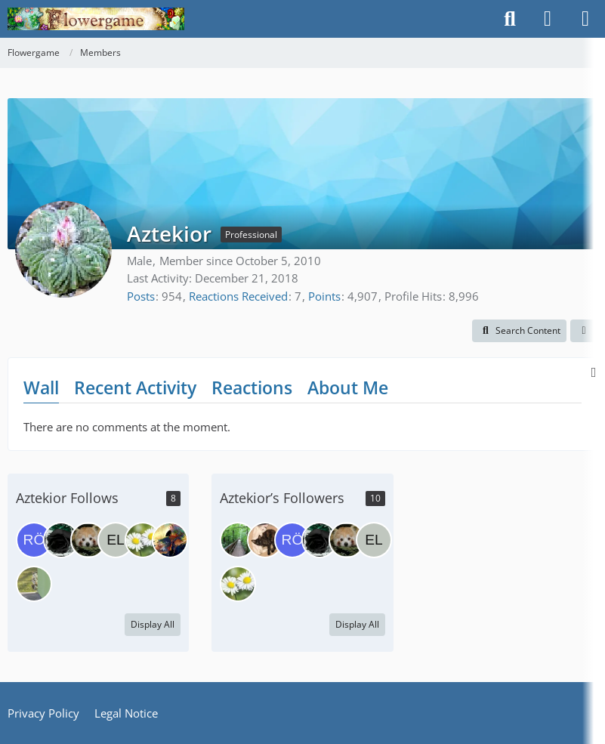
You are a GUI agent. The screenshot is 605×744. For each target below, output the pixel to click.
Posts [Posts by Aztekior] (141, 296)
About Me (347, 387)
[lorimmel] (34, 584)
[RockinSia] (170, 540)
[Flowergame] (96, 19)
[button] (519, 331)
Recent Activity (135, 387)
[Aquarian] (88, 540)
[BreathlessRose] (61, 540)
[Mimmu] (238, 540)
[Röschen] (34, 540)
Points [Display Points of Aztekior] (324, 296)
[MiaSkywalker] (265, 540)
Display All (152, 624)
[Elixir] (115, 540)
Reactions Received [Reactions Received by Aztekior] (238, 296)
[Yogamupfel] (143, 540)
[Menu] (585, 19)
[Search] (510, 19)
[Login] (547, 19)
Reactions (251, 387)
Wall (41, 387)
